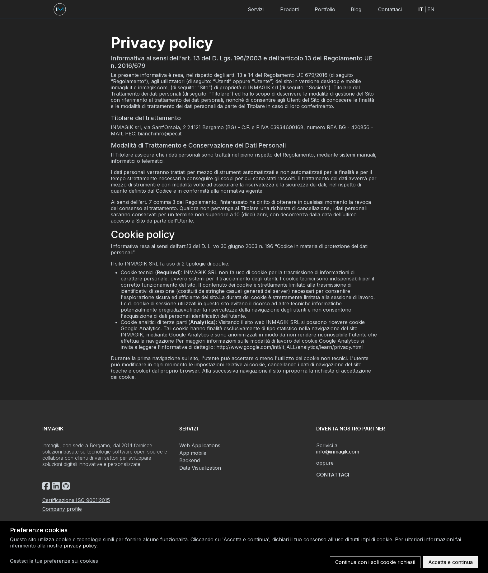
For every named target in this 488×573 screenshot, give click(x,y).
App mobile (192, 453)
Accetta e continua (450, 562)
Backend (189, 460)
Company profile (62, 509)
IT (420, 9)
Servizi (256, 9)
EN (430, 9)
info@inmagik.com (337, 452)
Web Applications (199, 445)
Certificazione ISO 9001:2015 (76, 500)
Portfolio (325, 9)
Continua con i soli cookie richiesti (375, 562)
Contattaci (390, 9)
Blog (356, 9)
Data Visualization (200, 468)
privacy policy (80, 545)
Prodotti (289, 9)
